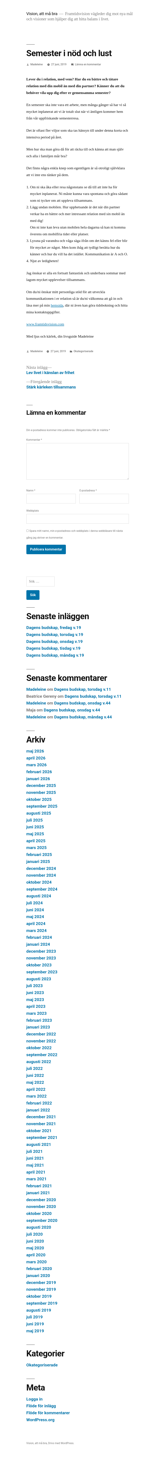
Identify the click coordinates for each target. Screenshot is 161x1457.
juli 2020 (34, 1234)
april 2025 (35, 840)
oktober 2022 (39, 1047)
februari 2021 (39, 1185)
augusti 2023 (38, 978)
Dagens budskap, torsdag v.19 (54, 634)
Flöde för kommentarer (48, 1412)
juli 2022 (34, 1068)
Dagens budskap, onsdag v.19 (54, 641)
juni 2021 (35, 1158)
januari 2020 (38, 1275)
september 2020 (41, 1220)
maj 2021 (35, 1165)
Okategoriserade (83, 351)
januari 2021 (38, 1192)
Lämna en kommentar (88, 64)
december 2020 (41, 1199)
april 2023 (35, 1006)
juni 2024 (35, 909)
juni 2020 (35, 1241)
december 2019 (41, 1282)
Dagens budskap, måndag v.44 (83, 717)
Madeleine (36, 64)
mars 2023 (36, 1013)
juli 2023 (34, 985)
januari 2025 (38, 861)
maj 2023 (35, 999)
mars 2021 (36, 1178)
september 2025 (41, 806)
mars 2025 (36, 847)
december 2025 (41, 785)
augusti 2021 (38, 1144)
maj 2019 (35, 1330)
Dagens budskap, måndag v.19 (55, 655)
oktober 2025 (39, 799)
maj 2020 (35, 1247)
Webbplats (32, 510)
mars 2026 (36, 764)
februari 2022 (39, 1103)
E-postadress (88, 490)
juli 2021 (34, 1151)
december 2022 (41, 1034)
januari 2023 (38, 1027)
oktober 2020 (39, 1213)
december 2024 (41, 868)
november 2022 (41, 1041)
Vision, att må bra (42, 13)
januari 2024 (38, 944)
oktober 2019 (39, 1296)
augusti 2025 (38, 813)
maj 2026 (35, 751)
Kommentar (34, 439)
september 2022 (41, 1054)
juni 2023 (35, 992)
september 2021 (41, 1137)
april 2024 (35, 923)
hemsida (57, 305)
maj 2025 (35, 833)
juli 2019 (34, 1317)
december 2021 (41, 1116)
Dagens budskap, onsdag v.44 (82, 703)
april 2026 (35, 758)
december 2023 (41, 951)
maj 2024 (35, 916)
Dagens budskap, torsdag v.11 (82, 689)
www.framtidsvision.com (45, 324)
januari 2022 (38, 1110)
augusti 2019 (38, 1310)
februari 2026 (39, 771)
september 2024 (41, 889)
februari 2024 (39, 937)
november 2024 (41, 875)
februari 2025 (39, 854)
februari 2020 (39, 1268)
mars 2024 (36, 930)
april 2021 (35, 1172)
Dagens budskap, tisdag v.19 (53, 648)
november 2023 (41, 958)
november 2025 (41, 792)
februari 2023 (39, 1020)
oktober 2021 (39, 1130)
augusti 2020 (38, 1227)
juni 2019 (35, 1323)
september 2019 (41, 1303)
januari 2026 (38, 778)
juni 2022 (35, 1075)
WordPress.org (40, 1419)
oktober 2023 (39, 965)
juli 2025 (34, 820)
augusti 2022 (38, 1061)
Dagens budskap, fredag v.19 (53, 627)
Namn (30, 490)
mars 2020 (36, 1261)
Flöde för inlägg (41, 1405)
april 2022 (35, 1089)
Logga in (34, 1399)
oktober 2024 (39, 882)
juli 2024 (34, 902)
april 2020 (35, 1254)
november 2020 (41, 1206)
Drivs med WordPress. (61, 1443)
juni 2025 (35, 826)
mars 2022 (36, 1096)
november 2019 (41, 1289)
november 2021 (41, 1123)
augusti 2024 (38, 895)
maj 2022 (35, 1082)
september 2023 (41, 971)
